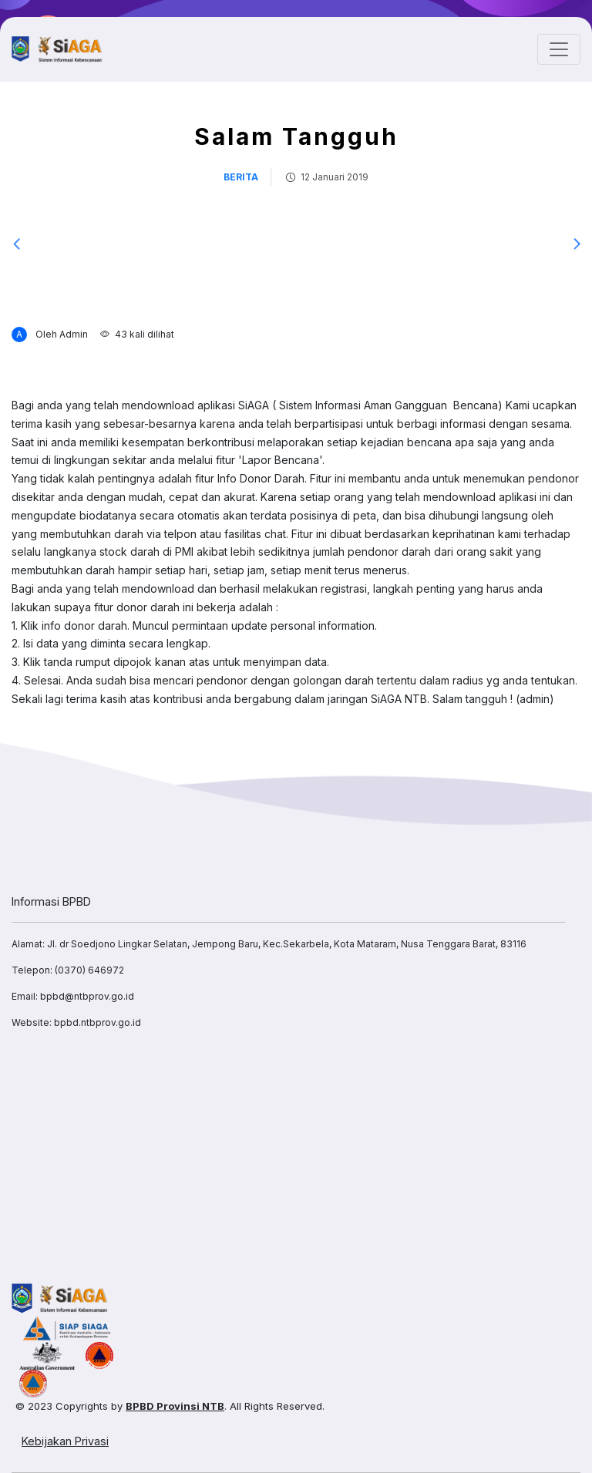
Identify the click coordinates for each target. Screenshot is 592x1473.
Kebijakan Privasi (65, 1441)
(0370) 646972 (89, 970)
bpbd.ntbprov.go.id (97, 1022)
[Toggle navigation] (558, 49)
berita (241, 177)
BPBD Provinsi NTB (175, 1406)
